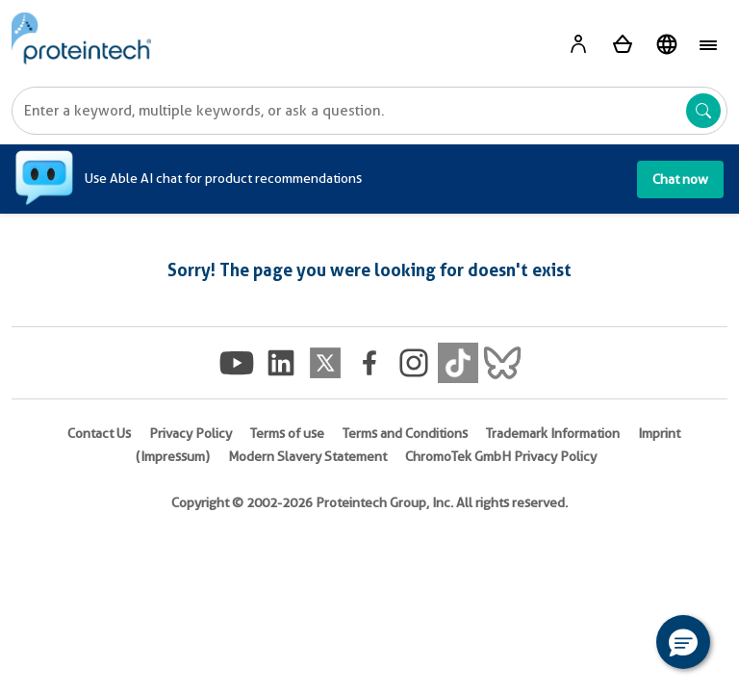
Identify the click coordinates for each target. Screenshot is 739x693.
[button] (683, 642)
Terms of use (287, 433)
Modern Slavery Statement (307, 456)
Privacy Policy (190, 433)
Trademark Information (553, 433)
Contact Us (99, 433)
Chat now (680, 179)
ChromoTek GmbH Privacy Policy (501, 456)
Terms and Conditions (405, 433)
